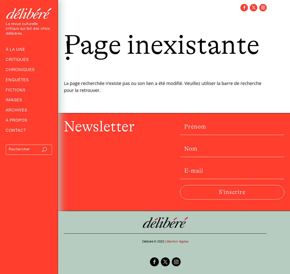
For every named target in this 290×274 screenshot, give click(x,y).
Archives (16, 111)
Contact (16, 131)
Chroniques (20, 70)
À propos (16, 121)
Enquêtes (17, 80)
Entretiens (86, 16)
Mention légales (177, 241)
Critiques (17, 60)
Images (14, 101)
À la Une (15, 50)
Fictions (16, 91)
